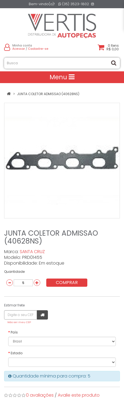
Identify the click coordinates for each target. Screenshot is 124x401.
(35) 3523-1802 (73, 4)
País (14, 332)
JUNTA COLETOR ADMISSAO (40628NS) (48, 94)
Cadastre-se (38, 49)
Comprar (67, 282)
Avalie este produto (79, 395)
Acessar (18, 49)
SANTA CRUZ (32, 251)
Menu (62, 77)
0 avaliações (40, 395)
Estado (16, 353)
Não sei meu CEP (19, 322)
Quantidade (14, 271)
